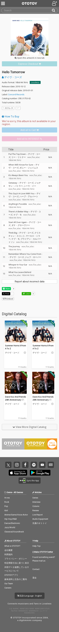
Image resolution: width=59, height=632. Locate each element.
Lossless (35, 82)
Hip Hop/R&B (10, 519)
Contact (35, 569)
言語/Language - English (29, 595)
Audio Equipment (40, 519)
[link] (29, 63)
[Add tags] (18, 108)
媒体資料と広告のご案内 (15, 579)
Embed (8, 298)
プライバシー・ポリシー (15, 559)
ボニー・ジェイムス (29, 167)
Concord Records (16, 94)
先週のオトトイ (39, 523)
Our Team (8, 583)
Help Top (36, 546)
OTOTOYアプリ (11, 575)
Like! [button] (27, 293)
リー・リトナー (18, 157)
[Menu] (3, 3)
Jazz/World (9, 527)
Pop (6, 506)
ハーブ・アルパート (29, 196)
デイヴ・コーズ (12, 77)
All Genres (18, 492)
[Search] (55, 10)
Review (35, 510)
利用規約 (8, 554)
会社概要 (8, 550)
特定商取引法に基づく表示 (16, 563)
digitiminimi (25, 620)
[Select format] (29, 123)
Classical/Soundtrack (14, 531)
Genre (9, 492)
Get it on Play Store (40, 473)
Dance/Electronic (12, 523)
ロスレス (8, 108)
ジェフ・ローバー (33, 257)
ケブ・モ (18, 214)
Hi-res (7, 498)
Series (35, 498)
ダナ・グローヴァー (20, 225)
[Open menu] (55, 3)
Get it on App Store (17, 473)
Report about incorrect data (29, 281)
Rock (6, 502)
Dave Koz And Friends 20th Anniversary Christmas (15, 399)
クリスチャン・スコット (24, 234)
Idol (6, 510)
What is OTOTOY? (12, 546)
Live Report (37, 515)
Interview (36, 502)
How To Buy (10, 116)
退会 (34, 578)
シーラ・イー (30, 185)
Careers (7, 588)
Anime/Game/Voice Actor (16, 515)
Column (35, 506)
